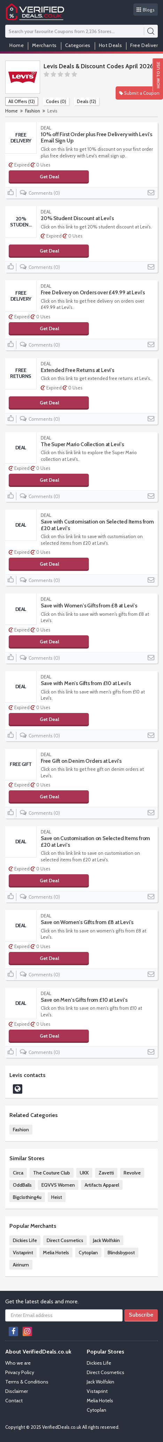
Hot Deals (110, 45)
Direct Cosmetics (65, 1240)
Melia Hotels (56, 1252)
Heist (56, 1197)
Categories (78, 45)
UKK (84, 1173)
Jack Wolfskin (106, 1240)
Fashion (32, 111)
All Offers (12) (21, 101)
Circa (18, 1173)
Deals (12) (86, 101)
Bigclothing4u (27, 1197)
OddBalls (22, 1185)
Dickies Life (25, 1240)
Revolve (132, 1173)
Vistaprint (23, 1252)
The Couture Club (51, 1173)
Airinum (21, 1265)
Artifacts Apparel (102, 1185)
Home (16, 45)
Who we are (18, 1363)
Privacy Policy (19, 1372)
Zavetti (106, 1173)
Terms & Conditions (26, 1382)
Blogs (146, 10)
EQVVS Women (58, 1185)
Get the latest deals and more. (42, 1301)
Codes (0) (56, 101)
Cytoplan (88, 1252)
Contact (14, 1400)
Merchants (44, 45)
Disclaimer (16, 1391)
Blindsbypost (121, 1252)
